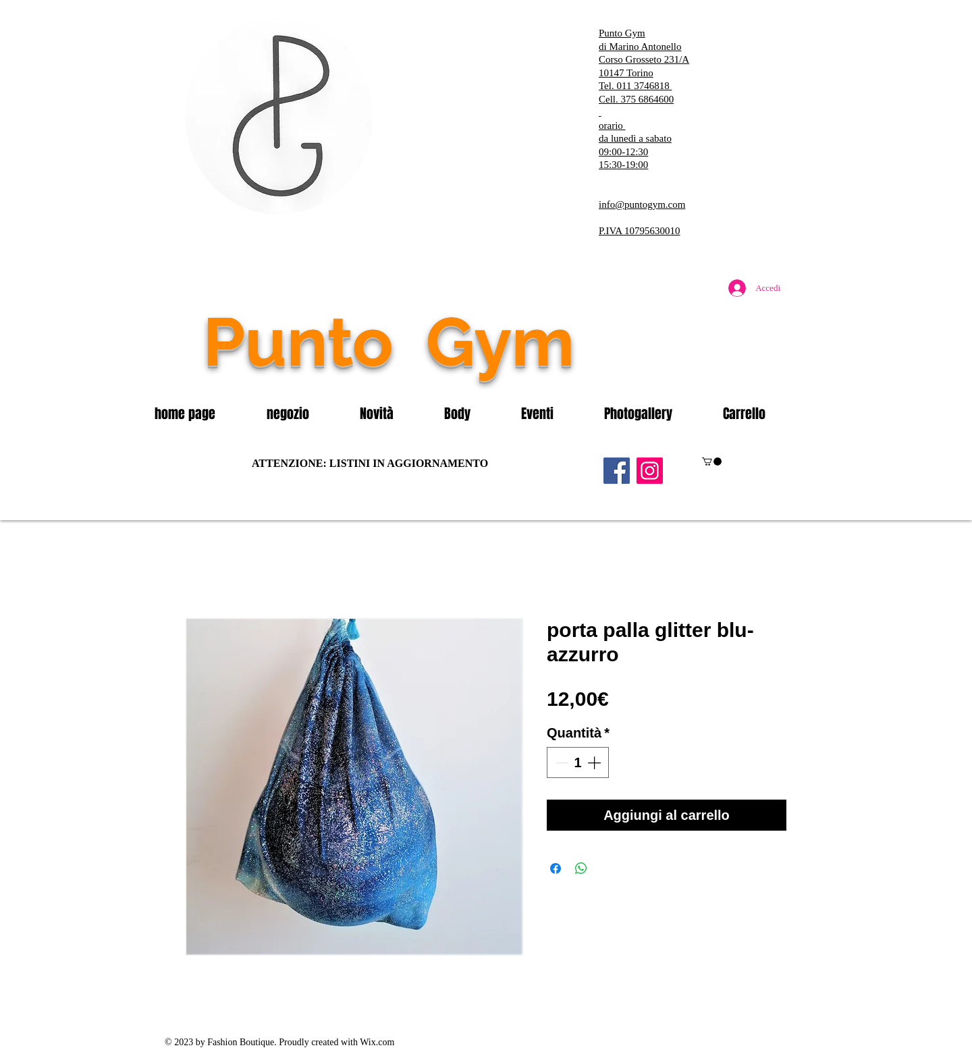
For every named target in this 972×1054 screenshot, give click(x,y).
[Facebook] (616, 470)
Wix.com (377, 1042)
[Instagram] (650, 470)
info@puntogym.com (642, 204)
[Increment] (595, 762)
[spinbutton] (578, 762)
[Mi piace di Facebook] (705, 370)
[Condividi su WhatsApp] (581, 868)
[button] (303, 413)
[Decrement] (560, 762)
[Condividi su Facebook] (555, 868)
